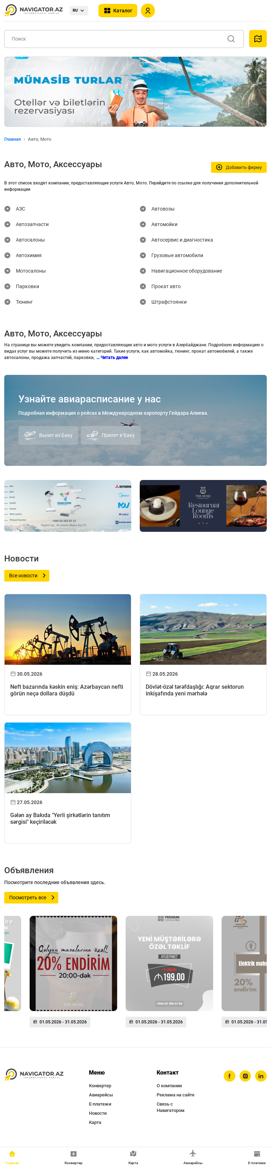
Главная (12, 139)
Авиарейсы (101, 1094)
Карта (95, 1122)
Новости (98, 1113)
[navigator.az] (34, 1075)
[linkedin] (261, 1076)
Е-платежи (100, 1104)
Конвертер (100, 1085)
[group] (73, 974)
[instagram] (245, 1076)
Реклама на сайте (175, 1094)
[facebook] (228, 1076)
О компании (169, 1085)
